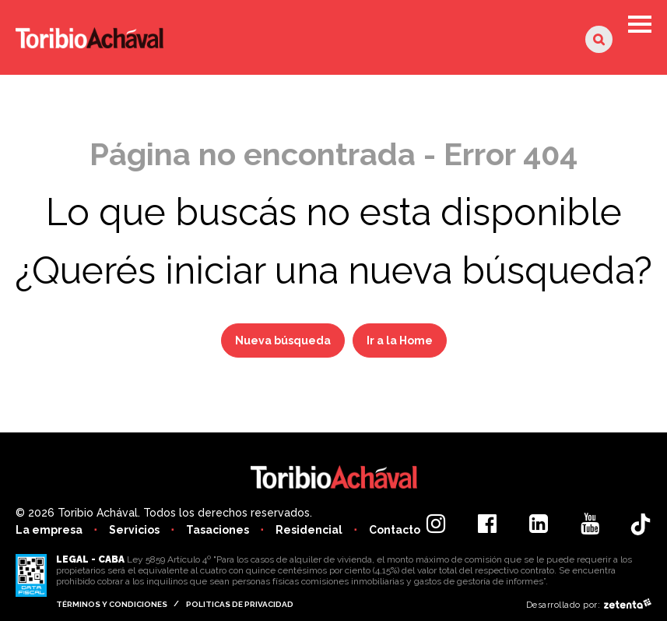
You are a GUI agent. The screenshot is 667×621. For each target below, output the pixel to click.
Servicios (134, 530)
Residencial (309, 530)
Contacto (394, 530)
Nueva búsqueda (283, 340)
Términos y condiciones (111, 604)
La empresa (49, 530)
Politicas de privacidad (239, 604)
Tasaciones (217, 530)
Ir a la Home (400, 340)
